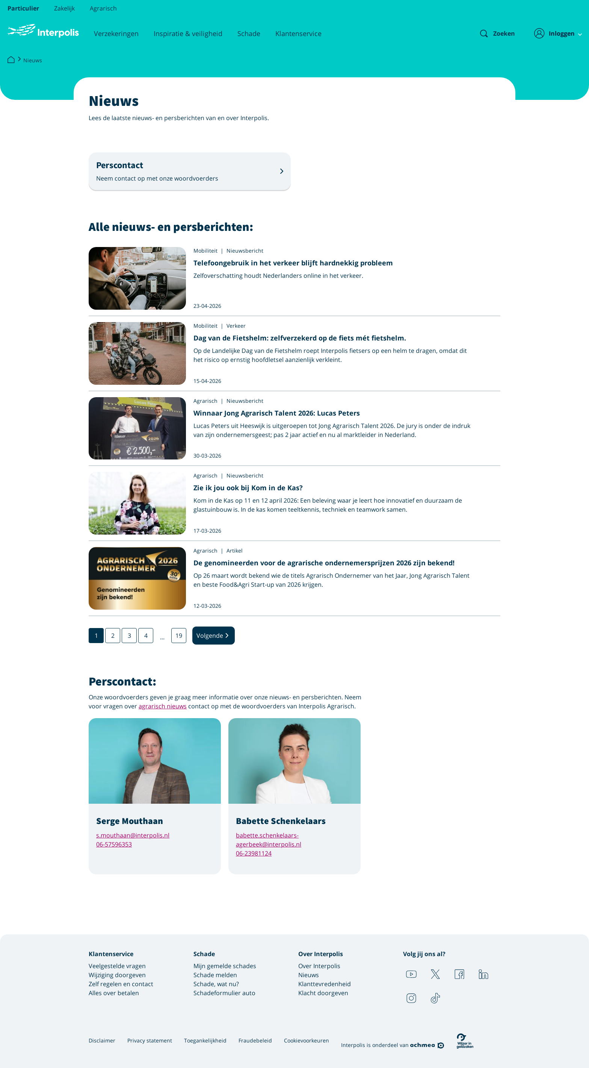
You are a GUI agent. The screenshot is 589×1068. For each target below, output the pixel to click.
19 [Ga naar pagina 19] (178, 635)
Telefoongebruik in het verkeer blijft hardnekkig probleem (293, 262)
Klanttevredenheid (324, 984)
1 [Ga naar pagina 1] (96, 635)
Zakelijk (64, 8)
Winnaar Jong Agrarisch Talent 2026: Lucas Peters (276, 412)
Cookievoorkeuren (306, 1040)
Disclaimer (102, 1040)
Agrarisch (103, 8)
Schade (248, 33)
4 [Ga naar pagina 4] (146, 635)
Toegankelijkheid (205, 1040)
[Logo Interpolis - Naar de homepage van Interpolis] (43, 31)
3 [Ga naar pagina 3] (129, 635)
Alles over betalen (114, 993)
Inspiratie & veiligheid (188, 33)
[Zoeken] (491, 33)
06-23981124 (254, 853)
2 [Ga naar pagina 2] (113, 635)
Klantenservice (298, 33)
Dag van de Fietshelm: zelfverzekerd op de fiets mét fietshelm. (299, 337)
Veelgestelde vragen (117, 966)
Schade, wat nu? (216, 984)
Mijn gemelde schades (224, 966)
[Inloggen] (553, 33)
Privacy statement (149, 1040)
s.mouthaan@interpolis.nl (132, 835)
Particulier (23, 8)
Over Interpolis (319, 966)
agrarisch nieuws (163, 706)
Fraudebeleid (255, 1040)
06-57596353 (114, 844)
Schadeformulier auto (224, 993)
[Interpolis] (11, 60)
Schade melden (215, 975)
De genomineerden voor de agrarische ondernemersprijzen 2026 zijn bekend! (324, 562)
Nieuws (32, 60)
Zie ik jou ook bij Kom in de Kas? (248, 487)
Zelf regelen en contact (121, 984)
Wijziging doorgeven (117, 975)
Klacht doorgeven (323, 993)
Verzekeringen (116, 33)
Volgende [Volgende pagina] (213, 635)
